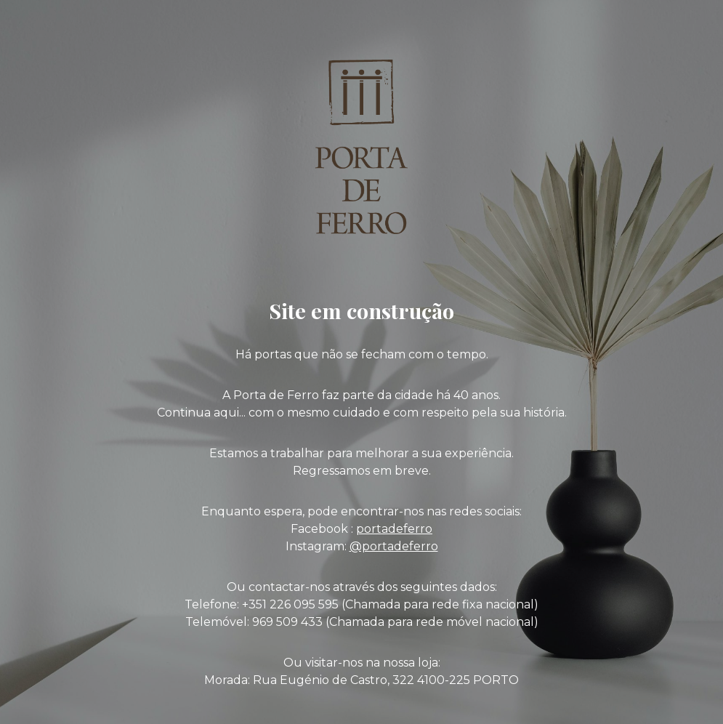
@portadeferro (394, 546)
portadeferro (394, 529)
